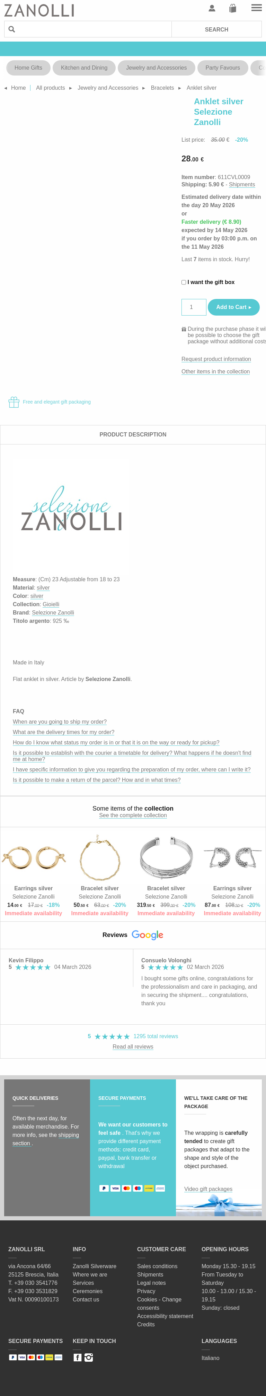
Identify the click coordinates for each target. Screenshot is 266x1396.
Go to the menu (256, 8)
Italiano (211, 1358)
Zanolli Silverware (94, 1266)
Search (217, 30)
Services (83, 1283)
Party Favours (223, 68)
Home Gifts (28, 68)
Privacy (146, 1291)
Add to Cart (231, 307)
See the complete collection (133, 815)
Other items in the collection (215, 371)
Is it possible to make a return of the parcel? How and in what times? (97, 780)
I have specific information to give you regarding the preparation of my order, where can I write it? (132, 769)
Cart (232, 8)
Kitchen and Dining (84, 68)
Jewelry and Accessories (156, 68)
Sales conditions (157, 1266)
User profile (212, 8)
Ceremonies (88, 1291)
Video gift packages (208, 1189)
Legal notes (151, 1283)
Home (18, 88)
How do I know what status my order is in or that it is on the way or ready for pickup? (116, 742)
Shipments (242, 184)
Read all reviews (133, 1047)
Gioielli (51, 604)
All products (50, 88)
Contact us (86, 1299)
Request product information (216, 359)
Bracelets (162, 88)
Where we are (90, 1275)
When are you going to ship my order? (60, 722)
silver (43, 588)
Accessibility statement (165, 1316)
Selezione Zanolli (53, 613)
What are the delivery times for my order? (63, 732)
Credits (146, 1324)
